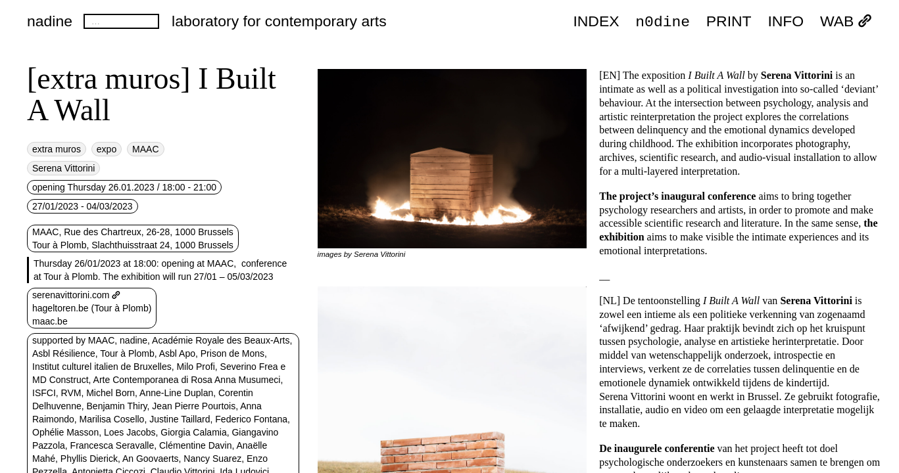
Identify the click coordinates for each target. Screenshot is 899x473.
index (596, 21)
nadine (49, 21)
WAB (846, 21)
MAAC (145, 149)
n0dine (662, 21)
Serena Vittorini (63, 168)
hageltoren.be (60, 308)
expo (106, 149)
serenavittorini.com (76, 295)
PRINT (729, 21)
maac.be (50, 321)
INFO (785, 21)
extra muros (56, 149)
